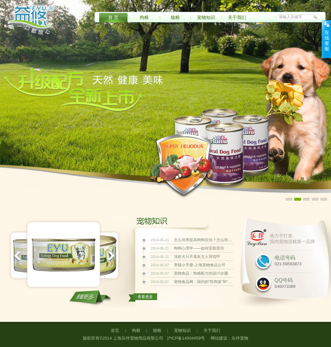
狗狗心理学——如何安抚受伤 (199, 248)
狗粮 (144, 17)
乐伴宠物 (240, 338)
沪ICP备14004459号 (185, 338)
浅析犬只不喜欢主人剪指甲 (197, 256)
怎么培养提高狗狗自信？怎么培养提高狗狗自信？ (203, 240)
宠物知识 (206, 17)
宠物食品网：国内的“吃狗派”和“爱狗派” (203, 281)
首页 (115, 330)
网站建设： (221, 338)
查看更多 (145, 297)
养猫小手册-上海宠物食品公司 (199, 265)
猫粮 (175, 17)
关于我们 (237, 17)
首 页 (113, 17)
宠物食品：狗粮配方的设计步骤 (201, 273)
